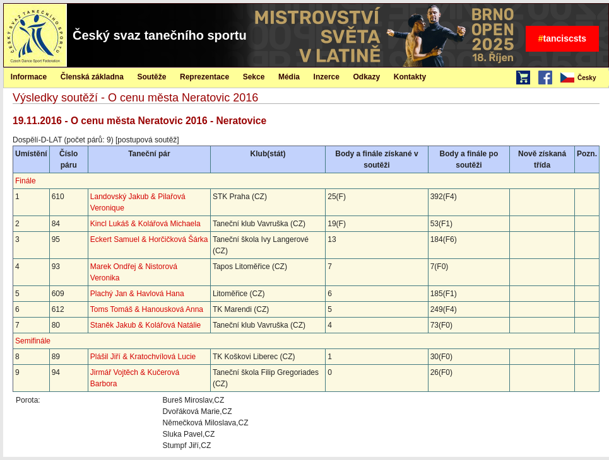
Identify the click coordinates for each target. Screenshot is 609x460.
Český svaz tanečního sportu (160, 35)
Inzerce (327, 76)
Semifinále (32, 340)
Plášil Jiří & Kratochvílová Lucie (143, 356)
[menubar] (584, 78)
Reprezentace (204, 76)
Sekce (254, 76)
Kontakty (410, 76)
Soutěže (151, 76)
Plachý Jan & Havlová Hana (137, 293)
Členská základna (92, 76)
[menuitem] (584, 78)
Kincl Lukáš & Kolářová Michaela (145, 223)
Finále (25, 180)
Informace (29, 76)
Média (289, 76)
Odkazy (367, 76)
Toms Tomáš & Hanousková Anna (146, 309)
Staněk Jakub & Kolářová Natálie (145, 325)
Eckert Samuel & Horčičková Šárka (149, 239)
